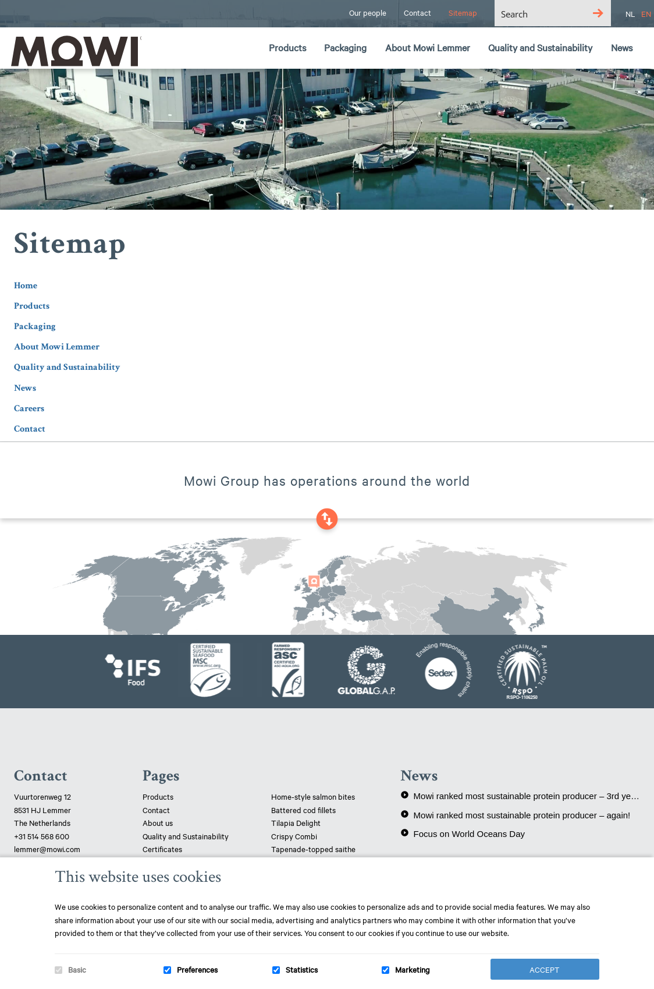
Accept (544, 969)
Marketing (412, 969)
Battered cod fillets (303, 809)
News (25, 388)
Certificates (162, 848)
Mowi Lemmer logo (72, 50)
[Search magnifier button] (598, 13)
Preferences (197, 969)
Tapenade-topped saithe (313, 848)
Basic (77, 969)
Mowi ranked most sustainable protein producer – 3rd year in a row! (520, 795)
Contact (29, 429)
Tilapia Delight (296, 822)
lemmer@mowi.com (47, 848)
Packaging (35, 326)
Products (31, 306)
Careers (29, 408)
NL (630, 13)
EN (646, 13)
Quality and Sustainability (67, 367)
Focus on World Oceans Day (462, 833)
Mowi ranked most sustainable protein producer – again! (515, 815)
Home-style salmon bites (313, 796)
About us (158, 822)
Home (25, 286)
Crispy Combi (294, 836)
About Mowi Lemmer (56, 347)
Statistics (302, 969)
